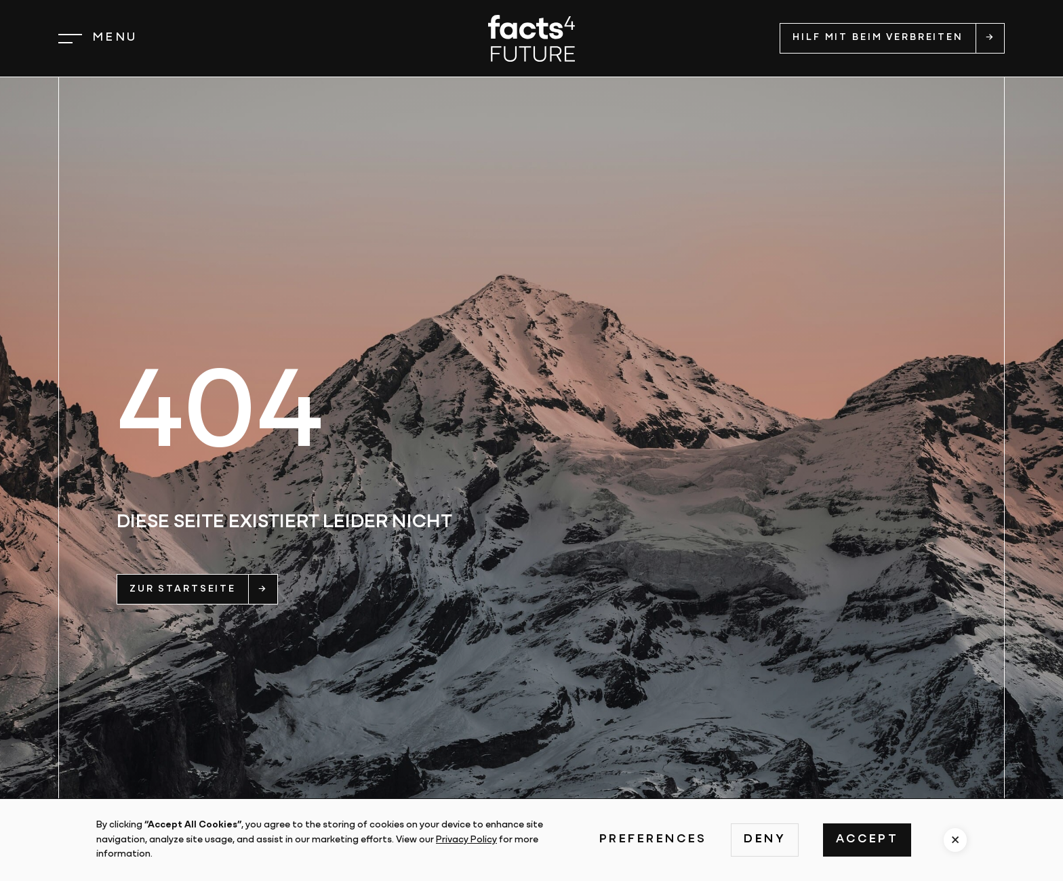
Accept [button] (867, 839)
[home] (531, 38)
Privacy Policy (466, 840)
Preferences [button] (653, 839)
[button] (98, 38)
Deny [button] (765, 839)
